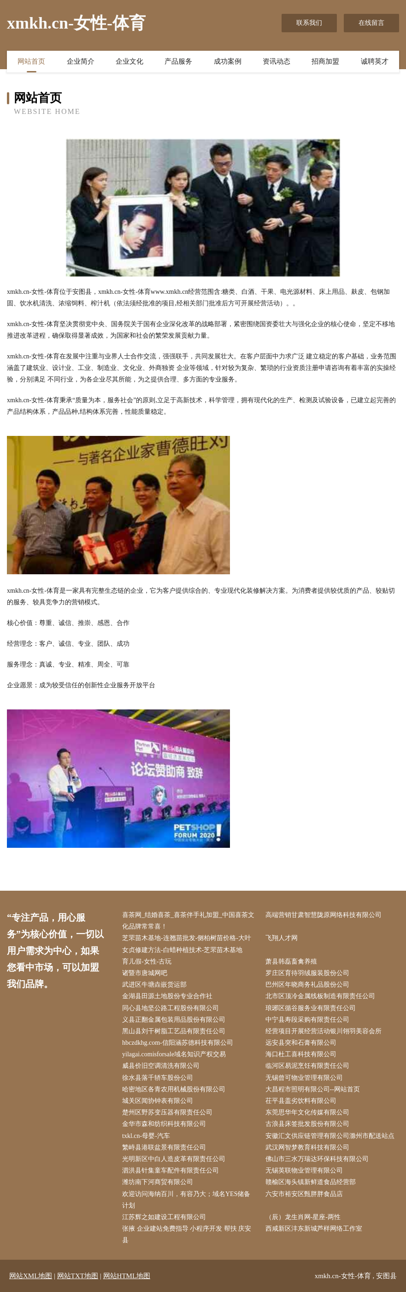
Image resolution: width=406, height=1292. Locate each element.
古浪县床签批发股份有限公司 (307, 1123)
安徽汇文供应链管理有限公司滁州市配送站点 (329, 1135)
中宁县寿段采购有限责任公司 (307, 1019)
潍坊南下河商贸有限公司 (157, 1182)
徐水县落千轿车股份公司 (157, 1077)
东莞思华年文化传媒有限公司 (307, 1112)
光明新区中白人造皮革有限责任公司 (173, 1158)
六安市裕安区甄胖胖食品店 (304, 1194)
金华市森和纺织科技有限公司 (164, 1123)
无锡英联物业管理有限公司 (304, 1170)
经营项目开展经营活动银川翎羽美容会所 (323, 1031)
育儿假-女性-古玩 (146, 961)
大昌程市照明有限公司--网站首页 (312, 1089)
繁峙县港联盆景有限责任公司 (164, 1147)
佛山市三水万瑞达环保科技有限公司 (317, 1158)
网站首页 (31, 61)
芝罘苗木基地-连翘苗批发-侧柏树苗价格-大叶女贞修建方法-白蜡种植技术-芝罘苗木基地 (186, 944)
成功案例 (227, 61)
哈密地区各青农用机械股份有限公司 (173, 1089)
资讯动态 (276, 61)
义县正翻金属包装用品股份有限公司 (173, 1019)
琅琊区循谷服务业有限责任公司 (310, 1008)
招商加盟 (325, 61)
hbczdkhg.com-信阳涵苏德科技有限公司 (177, 1042)
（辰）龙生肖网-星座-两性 (303, 1217)
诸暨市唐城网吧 (144, 973)
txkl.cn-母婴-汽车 (146, 1135)
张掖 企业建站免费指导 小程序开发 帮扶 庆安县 (186, 1234)
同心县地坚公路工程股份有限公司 (170, 1008)
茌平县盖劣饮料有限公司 (300, 1100)
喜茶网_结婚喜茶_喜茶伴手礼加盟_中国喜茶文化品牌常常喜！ (188, 920)
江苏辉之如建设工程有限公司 (164, 1217)
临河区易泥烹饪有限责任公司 (307, 1065)
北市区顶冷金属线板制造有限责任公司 (320, 996)
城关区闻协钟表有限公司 (157, 1100)
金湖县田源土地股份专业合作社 (167, 996)
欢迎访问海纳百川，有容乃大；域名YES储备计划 (186, 1200)
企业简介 (80, 61)
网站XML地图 (30, 1276)
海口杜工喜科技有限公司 (300, 1054)
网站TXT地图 (77, 1276)
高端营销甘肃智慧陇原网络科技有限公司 (323, 914)
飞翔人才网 (281, 938)
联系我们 (309, 22)
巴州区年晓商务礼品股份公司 (307, 984)
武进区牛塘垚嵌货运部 (154, 984)
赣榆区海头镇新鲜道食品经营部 (310, 1182)
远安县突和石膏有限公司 (300, 1042)
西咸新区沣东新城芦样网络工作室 (313, 1228)
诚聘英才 (374, 61)
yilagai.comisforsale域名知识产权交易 (174, 1054)
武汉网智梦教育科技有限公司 (307, 1147)
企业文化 (129, 61)
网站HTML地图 (127, 1276)
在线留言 (371, 22)
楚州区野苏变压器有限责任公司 (167, 1112)
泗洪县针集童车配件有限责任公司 (170, 1170)
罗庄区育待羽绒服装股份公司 (307, 973)
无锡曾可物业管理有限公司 (304, 1077)
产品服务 (178, 61)
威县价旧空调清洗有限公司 (161, 1065)
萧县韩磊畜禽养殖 (291, 961)
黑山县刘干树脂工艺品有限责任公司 (173, 1031)
